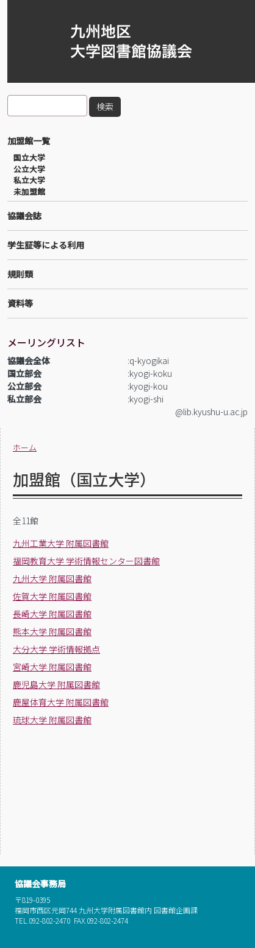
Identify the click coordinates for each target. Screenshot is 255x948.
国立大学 (29, 157)
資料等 (20, 303)
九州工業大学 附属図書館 (61, 543)
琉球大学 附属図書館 (52, 720)
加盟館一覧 (28, 141)
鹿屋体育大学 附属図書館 (61, 702)
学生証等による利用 (45, 245)
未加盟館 (29, 191)
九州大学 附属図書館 (52, 578)
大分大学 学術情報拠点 (56, 649)
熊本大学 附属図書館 (52, 631)
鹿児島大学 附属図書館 (56, 684)
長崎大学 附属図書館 (52, 614)
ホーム (25, 447)
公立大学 (29, 169)
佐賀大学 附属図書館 (52, 596)
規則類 (20, 274)
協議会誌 (24, 215)
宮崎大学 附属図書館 (52, 667)
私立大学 (29, 180)
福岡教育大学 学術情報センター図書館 (86, 561)
